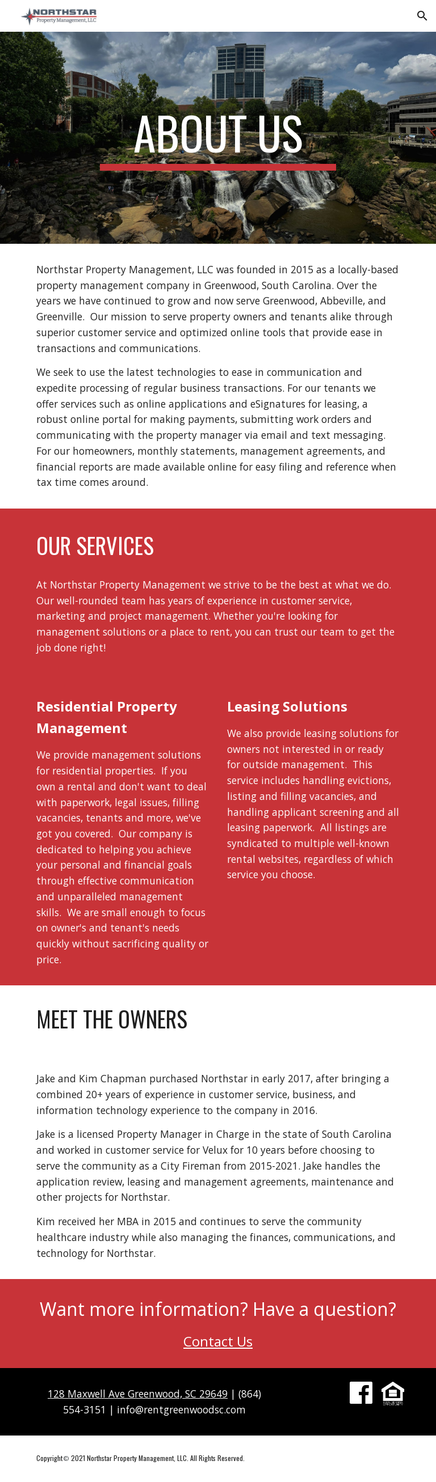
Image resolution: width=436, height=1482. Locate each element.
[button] (422, 15)
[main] (217, 137)
